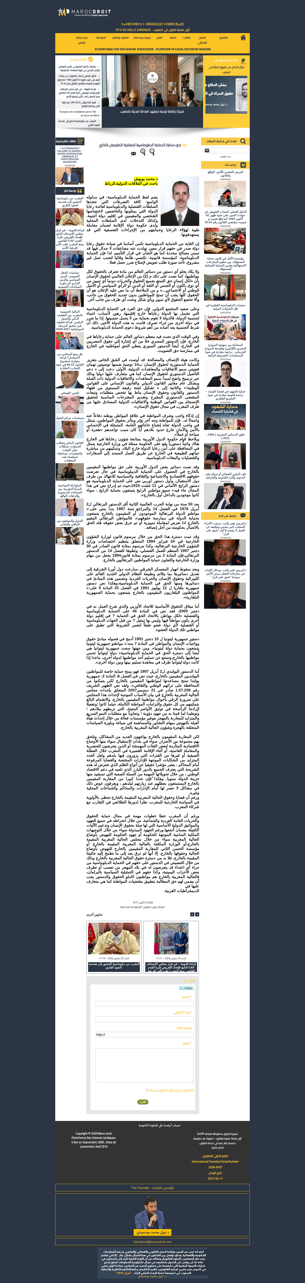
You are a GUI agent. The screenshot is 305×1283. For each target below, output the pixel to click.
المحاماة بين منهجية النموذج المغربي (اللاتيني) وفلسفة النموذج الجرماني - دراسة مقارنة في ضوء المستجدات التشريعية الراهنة (225, 350)
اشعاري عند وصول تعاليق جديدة (172, 1090)
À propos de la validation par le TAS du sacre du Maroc (80, 113)
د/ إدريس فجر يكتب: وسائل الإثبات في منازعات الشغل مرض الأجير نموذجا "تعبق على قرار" (225, 573)
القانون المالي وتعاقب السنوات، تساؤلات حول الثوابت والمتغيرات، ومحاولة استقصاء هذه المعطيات (69, 451)
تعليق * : (188, 1043)
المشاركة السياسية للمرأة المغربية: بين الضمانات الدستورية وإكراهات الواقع (70, 490)
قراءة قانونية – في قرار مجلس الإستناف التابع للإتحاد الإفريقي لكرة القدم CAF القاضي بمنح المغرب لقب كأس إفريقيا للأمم (79, 93)
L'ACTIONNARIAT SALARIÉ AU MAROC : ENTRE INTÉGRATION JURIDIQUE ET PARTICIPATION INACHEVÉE (69, 155)
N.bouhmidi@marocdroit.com (152, 1242)
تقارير (159, 37)
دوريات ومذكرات (142, 37)
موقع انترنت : (185, 1028)
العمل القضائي (202, 40)
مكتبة (173, 37)
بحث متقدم (225, 156)
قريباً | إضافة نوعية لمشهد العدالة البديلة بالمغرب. (152, 111)
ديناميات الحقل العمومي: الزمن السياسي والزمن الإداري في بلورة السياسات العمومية (79, 68)
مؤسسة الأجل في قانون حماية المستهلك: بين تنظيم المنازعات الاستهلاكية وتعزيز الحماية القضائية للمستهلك (225, 264)
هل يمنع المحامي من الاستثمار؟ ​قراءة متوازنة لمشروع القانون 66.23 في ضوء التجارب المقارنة (70, 361)
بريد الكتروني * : (183, 1012)
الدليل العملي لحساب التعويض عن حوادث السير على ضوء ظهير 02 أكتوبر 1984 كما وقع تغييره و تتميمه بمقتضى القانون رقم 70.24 (79, 80)
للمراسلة (101, 37)
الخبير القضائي (70, 393)
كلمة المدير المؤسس (226, 60)
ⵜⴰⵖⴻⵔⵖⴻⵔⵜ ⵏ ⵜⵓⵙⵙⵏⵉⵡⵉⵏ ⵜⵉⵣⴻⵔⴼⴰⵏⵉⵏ (152, 24)
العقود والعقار (120, 37)
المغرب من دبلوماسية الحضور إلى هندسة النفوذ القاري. (79, 123)
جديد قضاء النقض (82, 40)
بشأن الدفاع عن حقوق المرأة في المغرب (226, 70)
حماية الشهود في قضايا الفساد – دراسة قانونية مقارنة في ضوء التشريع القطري (225, 395)
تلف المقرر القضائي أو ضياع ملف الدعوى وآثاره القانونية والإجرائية (225, 475)
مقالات (187, 37)
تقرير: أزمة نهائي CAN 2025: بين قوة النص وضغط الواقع (81, 104)
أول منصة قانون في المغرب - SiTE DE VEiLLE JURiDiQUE (153, 30)
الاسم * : (188, 997)
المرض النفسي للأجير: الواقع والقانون (225, 173)
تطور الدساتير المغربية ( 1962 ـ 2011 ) (225, 436)
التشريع (224, 37)
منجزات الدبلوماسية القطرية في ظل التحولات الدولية (225, 306)
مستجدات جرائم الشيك (70, 418)
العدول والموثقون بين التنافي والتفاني (70, 522)
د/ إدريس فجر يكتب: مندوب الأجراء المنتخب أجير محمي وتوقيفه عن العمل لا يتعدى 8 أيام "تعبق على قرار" (225, 528)
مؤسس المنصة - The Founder (152, 1187)
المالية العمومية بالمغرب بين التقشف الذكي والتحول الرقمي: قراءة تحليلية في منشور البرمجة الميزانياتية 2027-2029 (70, 320)
